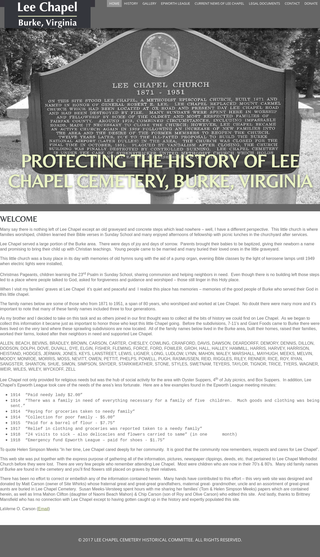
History (131, 3)
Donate (311, 3)
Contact (292, 3)
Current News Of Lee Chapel (219, 3)
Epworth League (175, 3)
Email (43, 509)
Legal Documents (264, 3)
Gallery (149, 3)
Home (114, 3)
